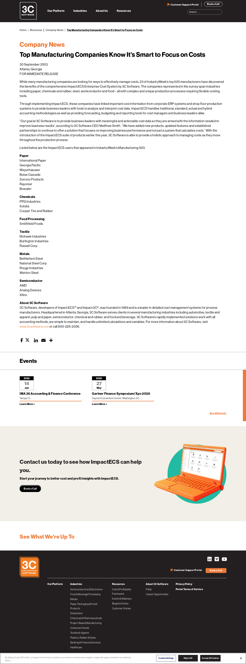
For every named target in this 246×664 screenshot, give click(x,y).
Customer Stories (121, 608)
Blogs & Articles (120, 603)
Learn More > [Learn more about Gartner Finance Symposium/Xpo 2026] (99, 404)
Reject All (188, 658)
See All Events (218, 413)
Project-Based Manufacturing (86, 622)
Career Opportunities (157, 593)
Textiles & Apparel (79, 632)
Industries (80, 10)
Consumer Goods (79, 627)
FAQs (149, 589)
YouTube (224, 559)
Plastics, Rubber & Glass (83, 637)
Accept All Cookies (210, 658)
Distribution (76, 612)
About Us (102, 10)
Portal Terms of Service (189, 588)
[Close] (241, 658)
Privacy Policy (184, 583)
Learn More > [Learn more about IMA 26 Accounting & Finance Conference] (27, 404)
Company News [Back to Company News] (55, 30)
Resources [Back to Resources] (36, 30)
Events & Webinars (122, 598)
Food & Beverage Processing (85, 593)
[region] (123, 658)
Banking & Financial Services (85, 642)
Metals (74, 598)
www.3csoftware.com (35, 326)
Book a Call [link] (30, 488)
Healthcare (76, 647)
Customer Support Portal (185, 4)
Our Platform (55, 10)
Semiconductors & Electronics (86, 589)
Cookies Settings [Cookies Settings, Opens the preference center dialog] (166, 658)
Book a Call (213, 4)
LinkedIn (209, 559)
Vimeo (216, 559)
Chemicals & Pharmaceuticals (86, 617)
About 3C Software (157, 583)
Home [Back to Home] (23, 30)
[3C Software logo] (28, 18)
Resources (124, 10)
